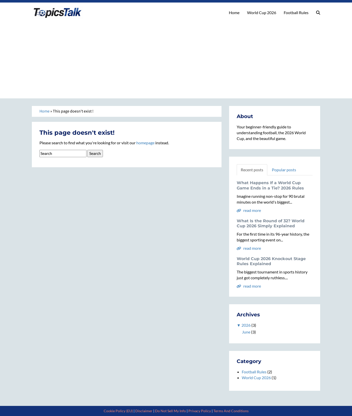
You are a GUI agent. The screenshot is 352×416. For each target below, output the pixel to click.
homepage (145, 142)
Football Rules (296, 12)
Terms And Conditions (231, 411)
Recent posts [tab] (252, 169)
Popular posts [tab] (284, 169)
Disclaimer (143, 411)
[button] (318, 12)
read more (249, 210)
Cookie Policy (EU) (118, 411)
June (246, 331)
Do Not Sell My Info (170, 411)
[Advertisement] (176, 56)
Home (234, 12)
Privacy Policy (199, 411)
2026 (246, 325)
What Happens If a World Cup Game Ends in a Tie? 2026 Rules (270, 185)
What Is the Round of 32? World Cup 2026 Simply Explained (270, 223)
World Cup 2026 (261, 12)
